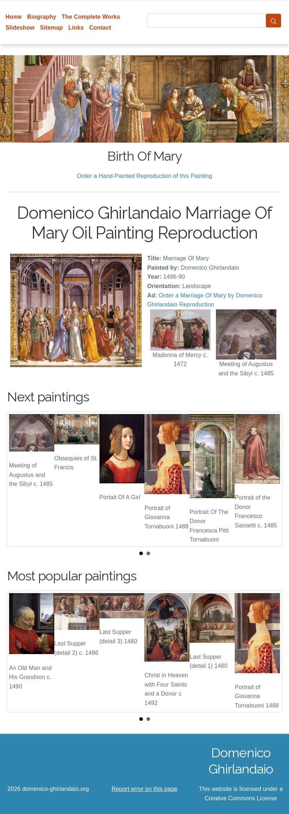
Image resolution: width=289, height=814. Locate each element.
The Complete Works (91, 17)
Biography (41, 17)
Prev (18, 479)
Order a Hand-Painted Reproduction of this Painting (144, 176)
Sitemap (51, 28)
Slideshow (20, 28)
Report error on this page (145, 789)
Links (76, 28)
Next (270, 479)
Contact (100, 28)
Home (13, 17)
